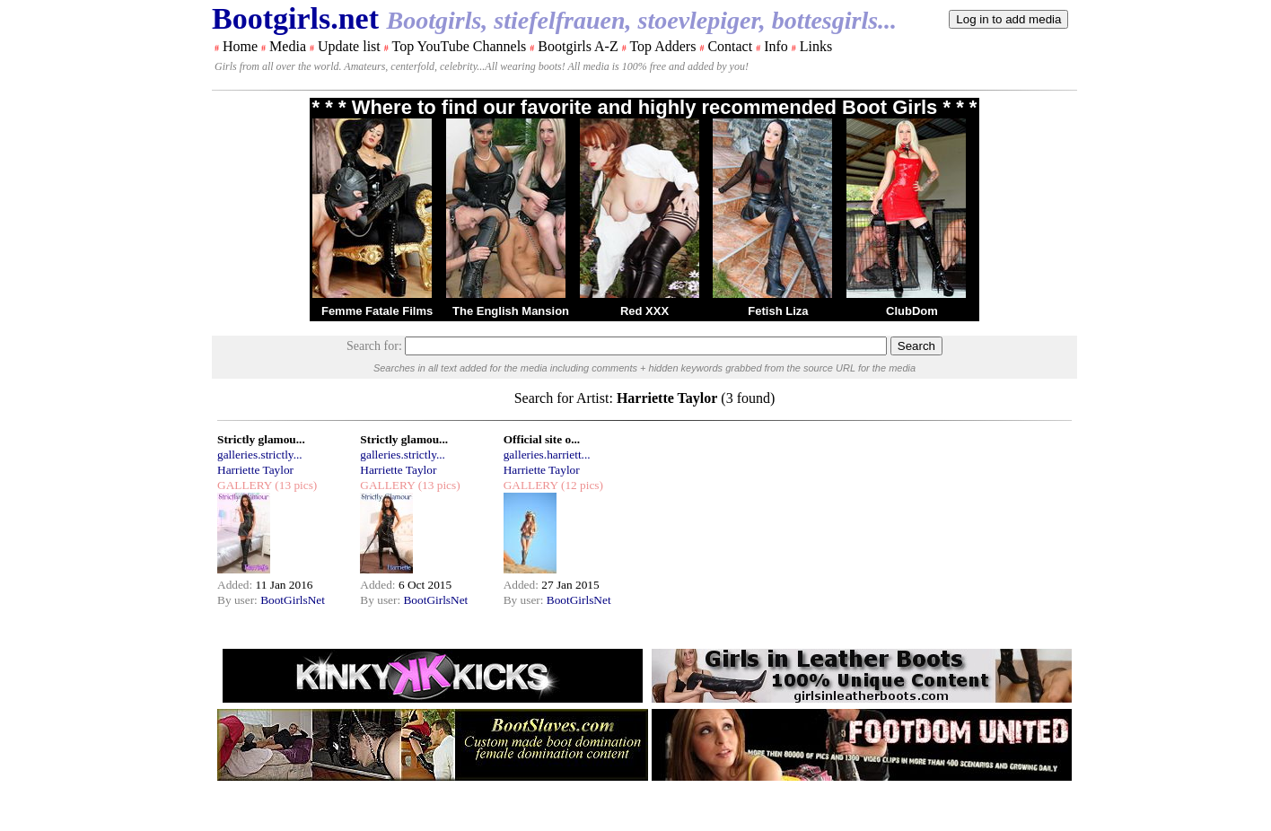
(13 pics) (294, 485)
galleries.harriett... (547, 454)
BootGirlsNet (292, 600)
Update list (349, 46)
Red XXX (644, 311)
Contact (729, 46)
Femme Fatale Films (377, 311)
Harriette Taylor (255, 470)
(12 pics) (580, 485)
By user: (238, 600)
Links (816, 46)
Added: (236, 584)
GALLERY (244, 485)
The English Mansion (510, 311)
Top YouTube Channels (458, 46)
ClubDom (912, 311)
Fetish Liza (778, 311)
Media (287, 46)
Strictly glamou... (261, 439)
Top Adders (662, 46)
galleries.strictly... (259, 454)
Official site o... (542, 439)
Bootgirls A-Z (578, 46)
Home (240, 46)
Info (776, 46)
